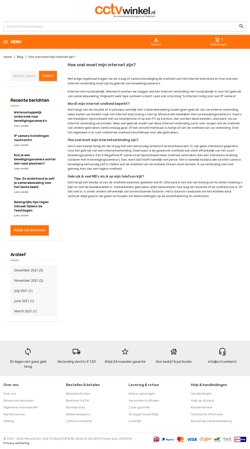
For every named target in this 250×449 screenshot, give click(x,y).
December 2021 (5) (28, 270)
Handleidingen (201, 393)
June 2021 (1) (24, 301)
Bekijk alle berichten (30, 230)
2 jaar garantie (139, 407)
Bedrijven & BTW (77, 400)
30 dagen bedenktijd (143, 414)
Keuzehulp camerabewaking (211, 421)
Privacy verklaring (16, 443)
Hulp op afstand (202, 400)
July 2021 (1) (23, 290)
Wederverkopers (78, 414)
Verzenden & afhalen (144, 400)
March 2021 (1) (25, 311)
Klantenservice (14, 414)
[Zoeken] (125, 26)
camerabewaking (86, 96)
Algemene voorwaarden (20, 407)
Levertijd (135, 421)
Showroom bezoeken (18, 400)
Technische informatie (207, 414)
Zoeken (48, 75)
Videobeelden (124, 187)
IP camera (228, 96)
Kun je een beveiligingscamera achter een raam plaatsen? (35, 159)
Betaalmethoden (78, 393)
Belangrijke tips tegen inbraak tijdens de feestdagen (31, 206)
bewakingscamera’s (216, 114)
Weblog (8, 421)
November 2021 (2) (28, 280)
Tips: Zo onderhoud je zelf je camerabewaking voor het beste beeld (34, 183)
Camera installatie (79, 421)
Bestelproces (75, 407)
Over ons (9, 393)
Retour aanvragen (142, 393)
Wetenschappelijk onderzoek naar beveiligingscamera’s (30, 116)
